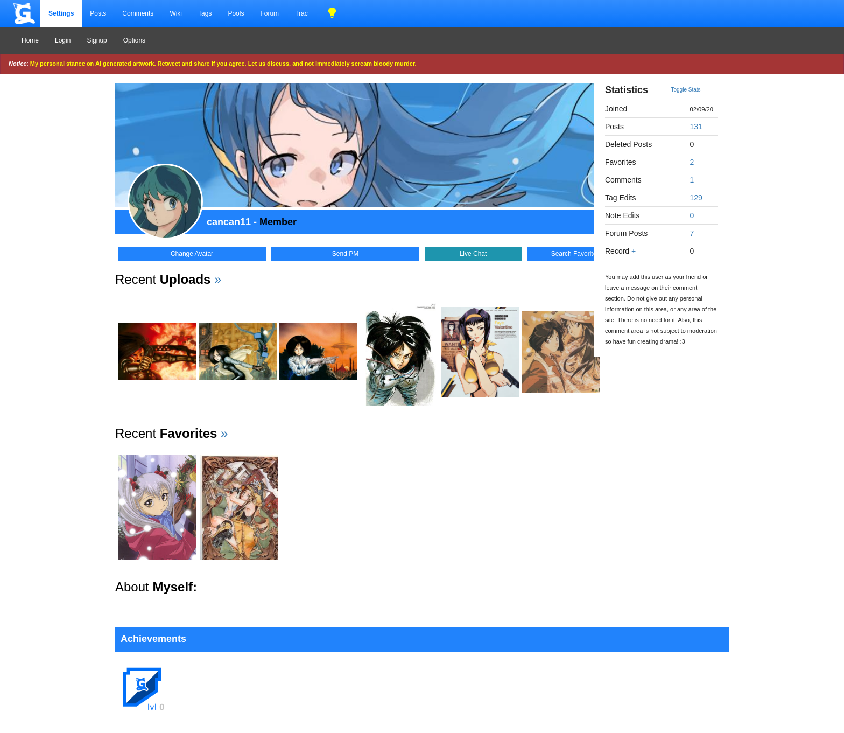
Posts (98, 13)
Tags (205, 13)
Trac (301, 13)
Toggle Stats (686, 90)
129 (696, 197)
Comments (137, 13)
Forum (269, 13)
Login (63, 40)
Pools (236, 13)
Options (134, 40)
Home (30, 40)
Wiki (176, 13)
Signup (97, 40)
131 (696, 126)
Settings (61, 13)
